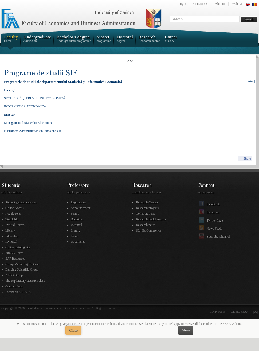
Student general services (21, 202)
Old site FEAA (239, 311)
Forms (75, 213)
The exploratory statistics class (25, 281)
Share (247, 158)
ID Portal (11, 242)
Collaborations (145, 213)
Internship (11, 236)
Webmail (238, 4)
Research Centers (147, 202)
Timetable (11, 219)
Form (74, 236)
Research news (145, 225)
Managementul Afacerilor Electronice (28, 123)
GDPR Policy (217, 311)
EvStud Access (15, 225)
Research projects (147, 208)
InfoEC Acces (14, 253)
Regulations (13, 213)
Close (73, 330)
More (186, 330)
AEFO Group (14, 275)
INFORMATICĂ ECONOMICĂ (25, 106)
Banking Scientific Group (21, 269)
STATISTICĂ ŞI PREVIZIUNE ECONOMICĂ (34, 98)
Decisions (77, 219)
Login (182, 4)
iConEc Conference (148, 230)
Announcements (81, 208)
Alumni (220, 4)
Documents (78, 242)
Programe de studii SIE (41, 73)
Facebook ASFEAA (18, 292)
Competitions (14, 286)
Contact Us (200, 4)
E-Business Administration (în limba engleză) (33, 131)
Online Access (14, 208)
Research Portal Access (151, 219)
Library (10, 230)
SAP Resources (15, 258)
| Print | (250, 81)
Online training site (17, 247)
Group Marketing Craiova (22, 264)
